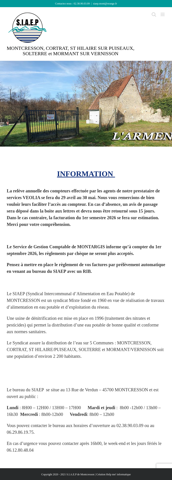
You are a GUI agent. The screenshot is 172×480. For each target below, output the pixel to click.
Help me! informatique (118, 474)
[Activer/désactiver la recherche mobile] (154, 14)
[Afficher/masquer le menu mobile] (163, 14)
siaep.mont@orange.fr (105, 3)
